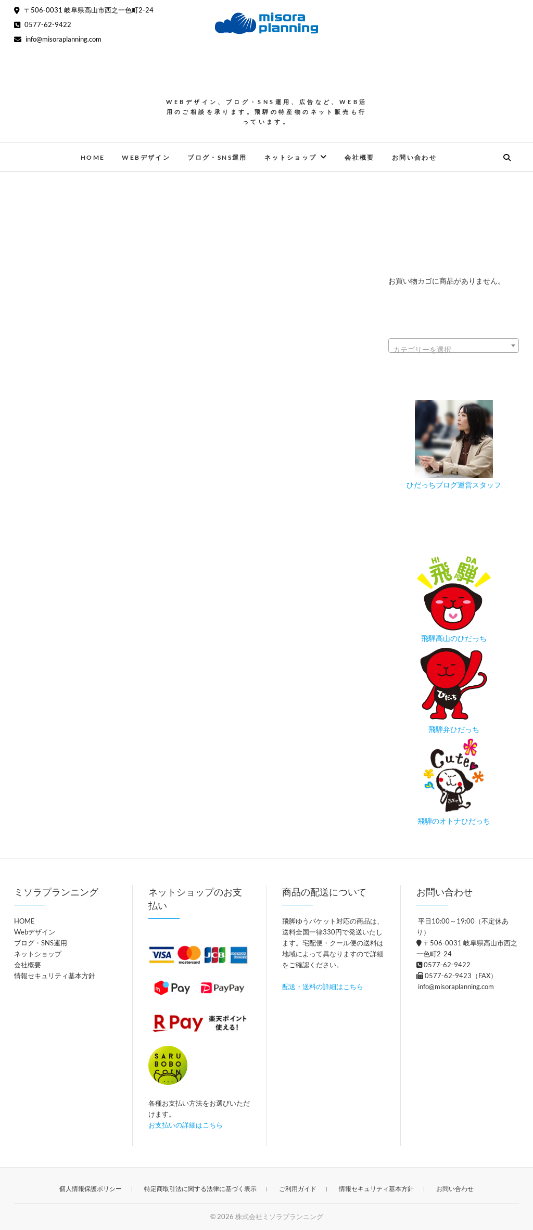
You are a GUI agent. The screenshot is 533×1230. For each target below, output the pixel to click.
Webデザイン (146, 157)
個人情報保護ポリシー (90, 1189)
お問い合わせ (414, 157)
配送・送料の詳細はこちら (322, 986)
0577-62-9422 (42, 24)
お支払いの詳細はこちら (185, 1125)
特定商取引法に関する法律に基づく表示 (200, 1189)
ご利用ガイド (297, 1189)
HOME (93, 157)
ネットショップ (290, 157)
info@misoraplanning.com (57, 39)
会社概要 (360, 157)
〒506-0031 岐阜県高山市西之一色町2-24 (84, 10)
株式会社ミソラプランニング (279, 1216)
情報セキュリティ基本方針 (54, 975)
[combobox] (453, 345)
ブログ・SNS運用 (217, 157)
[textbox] (453, 350)
